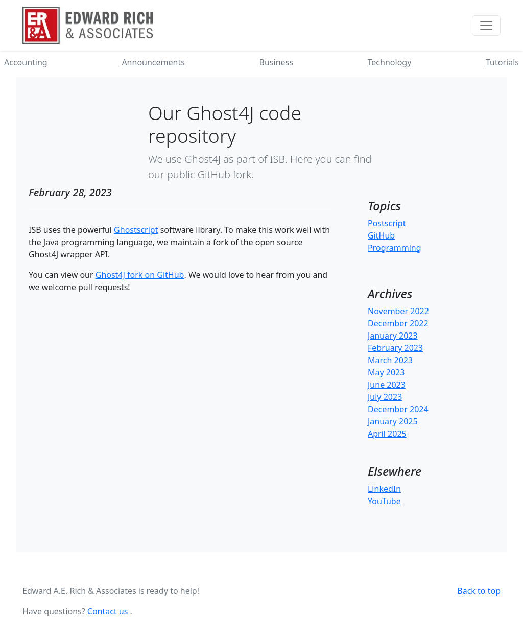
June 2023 (387, 384)
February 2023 (395, 347)
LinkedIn (384, 488)
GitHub (381, 235)
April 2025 (387, 433)
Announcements (153, 62)
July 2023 (385, 396)
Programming (394, 247)
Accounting (25, 62)
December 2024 (398, 409)
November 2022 (398, 311)
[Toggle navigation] (486, 25)
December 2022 (398, 323)
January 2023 (393, 335)
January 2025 (393, 421)
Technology (390, 62)
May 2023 (386, 372)
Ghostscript (136, 229)
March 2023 (390, 360)
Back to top (479, 591)
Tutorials (502, 62)
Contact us (108, 611)
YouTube (384, 501)
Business (276, 62)
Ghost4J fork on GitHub (140, 274)
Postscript (387, 223)
